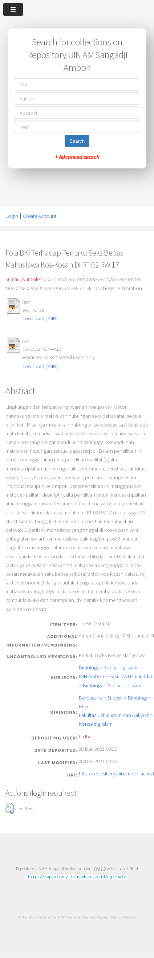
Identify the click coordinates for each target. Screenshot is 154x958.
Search (77, 141)
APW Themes (67, 917)
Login (11, 216)
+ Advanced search (77, 156)
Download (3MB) (39, 366)
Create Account (39, 216)
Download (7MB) (39, 318)
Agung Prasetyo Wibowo (116, 917)
